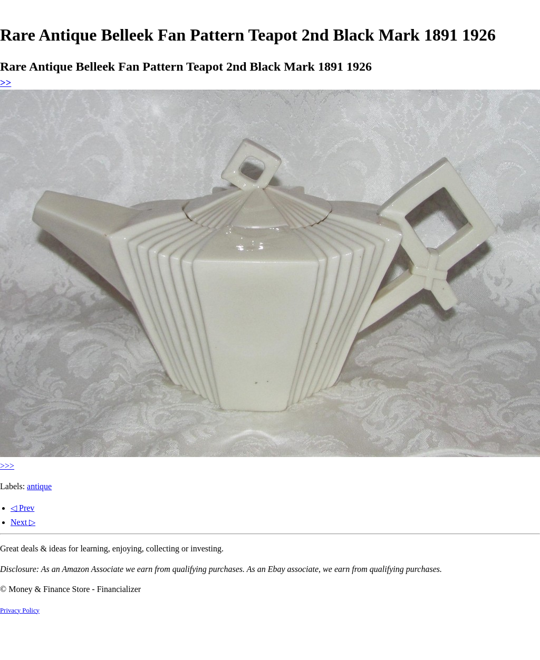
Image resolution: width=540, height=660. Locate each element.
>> (5, 82)
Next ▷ (23, 522)
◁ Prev (22, 507)
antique (39, 486)
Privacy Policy (20, 610)
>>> (7, 465)
